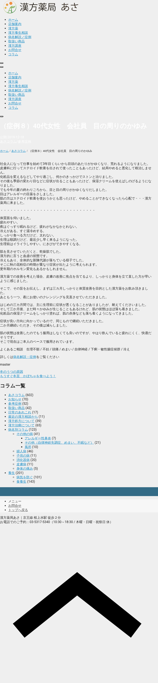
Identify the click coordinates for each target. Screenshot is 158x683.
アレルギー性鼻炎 (38, 438)
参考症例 (24, 141)
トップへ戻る (18, 510)
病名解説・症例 (24, 357)
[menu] (1, 67)
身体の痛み (24, 469)
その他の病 (24, 434)
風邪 (28, 447)
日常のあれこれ (19, 412)
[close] (1, 63)
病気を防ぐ (24, 477)
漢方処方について (21, 421)
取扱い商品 (16, 408)
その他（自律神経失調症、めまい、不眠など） (59, 443)
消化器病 (23, 460)
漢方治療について (21, 425)
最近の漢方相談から (23, 417)
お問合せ (14, 506)
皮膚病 (21, 464)
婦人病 (21, 451)
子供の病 (23, 456)
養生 (11, 473)
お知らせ (14, 399)
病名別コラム (18, 430)
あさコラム (8, 141)
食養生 (21, 481)
